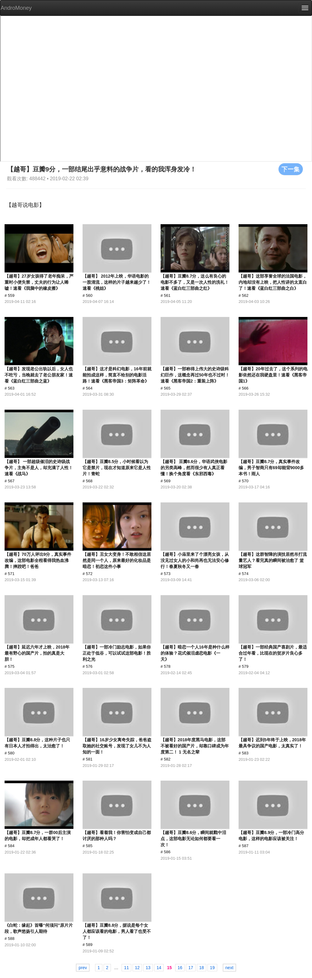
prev (83, 967)
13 (148, 967)
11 (126, 967)
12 (137, 967)
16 (180, 967)
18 (201, 967)
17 (190, 967)
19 (212, 967)
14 (159, 967)
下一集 (291, 169)
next (229, 967)
